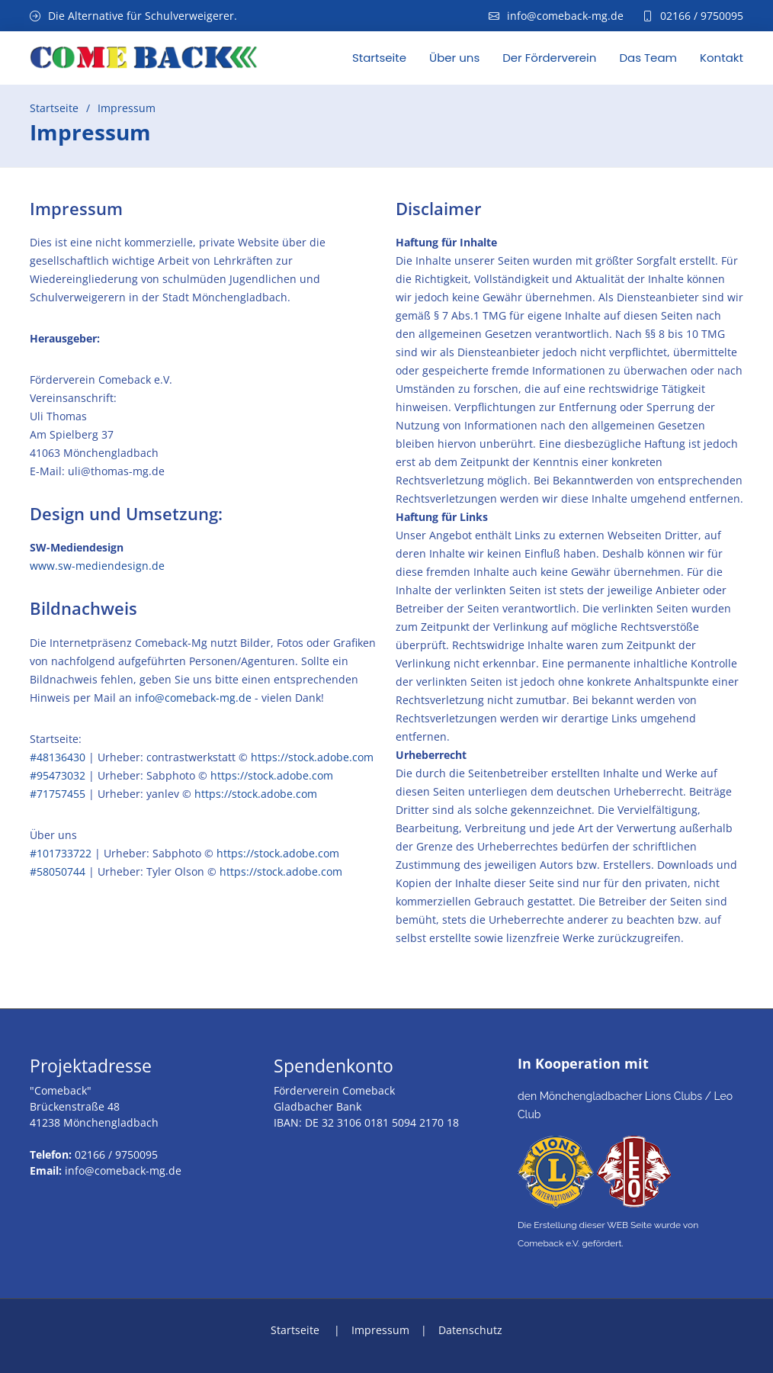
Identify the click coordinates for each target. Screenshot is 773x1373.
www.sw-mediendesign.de (97, 565)
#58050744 (57, 871)
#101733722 (60, 853)
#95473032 (57, 775)
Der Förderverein (549, 58)
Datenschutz (470, 1330)
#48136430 (57, 757)
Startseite (379, 58)
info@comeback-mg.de (193, 697)
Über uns (454, 58)
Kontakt (721, 58)
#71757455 (59, 793)
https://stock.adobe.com (312, 757)
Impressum (380, 1330)
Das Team (648, 58)
